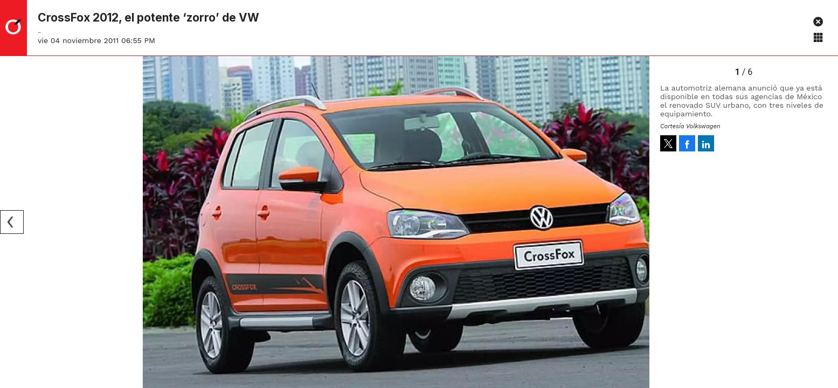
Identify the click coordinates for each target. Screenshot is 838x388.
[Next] (637, 222)
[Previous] (12, 222)
